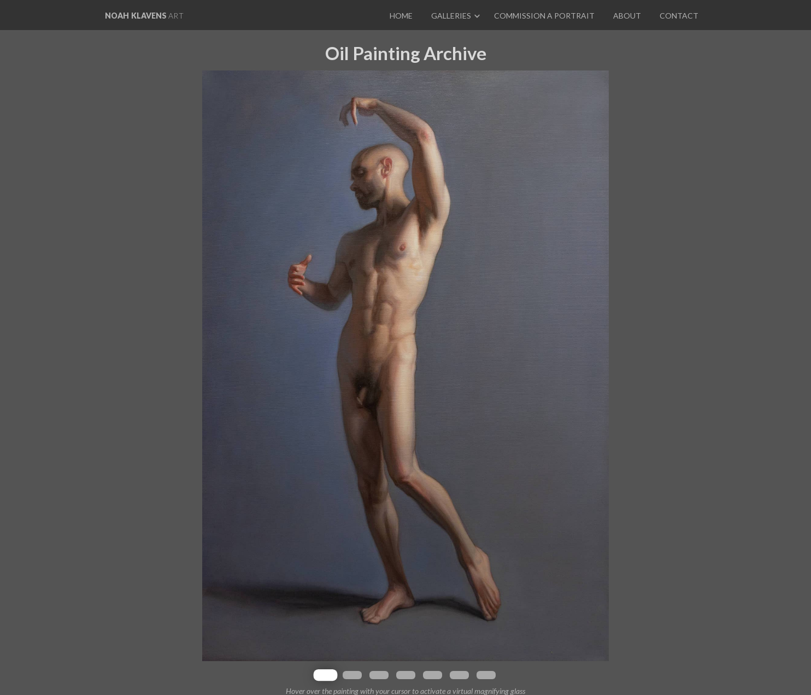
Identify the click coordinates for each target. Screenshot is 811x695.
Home (401, 15)
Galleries (451, 15)
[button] (453, 15)
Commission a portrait (544, 15)
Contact (679, 15)
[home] (144, 15)
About (627, 15)
